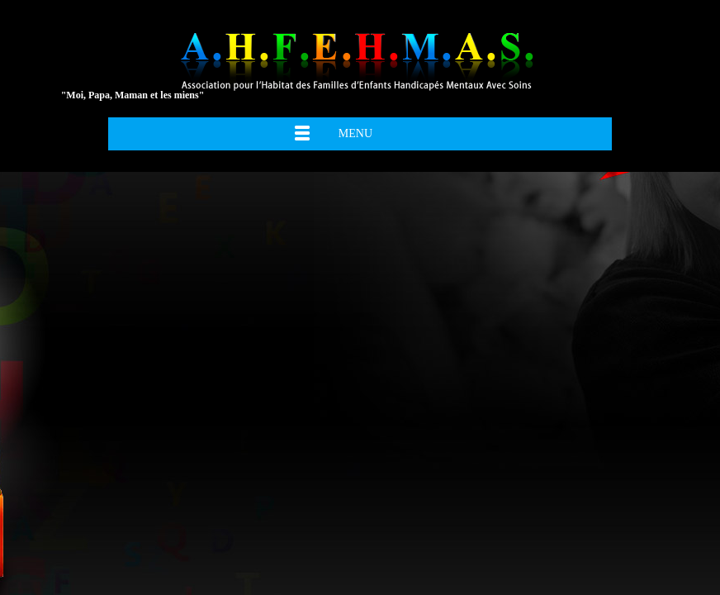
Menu (355, 133)
